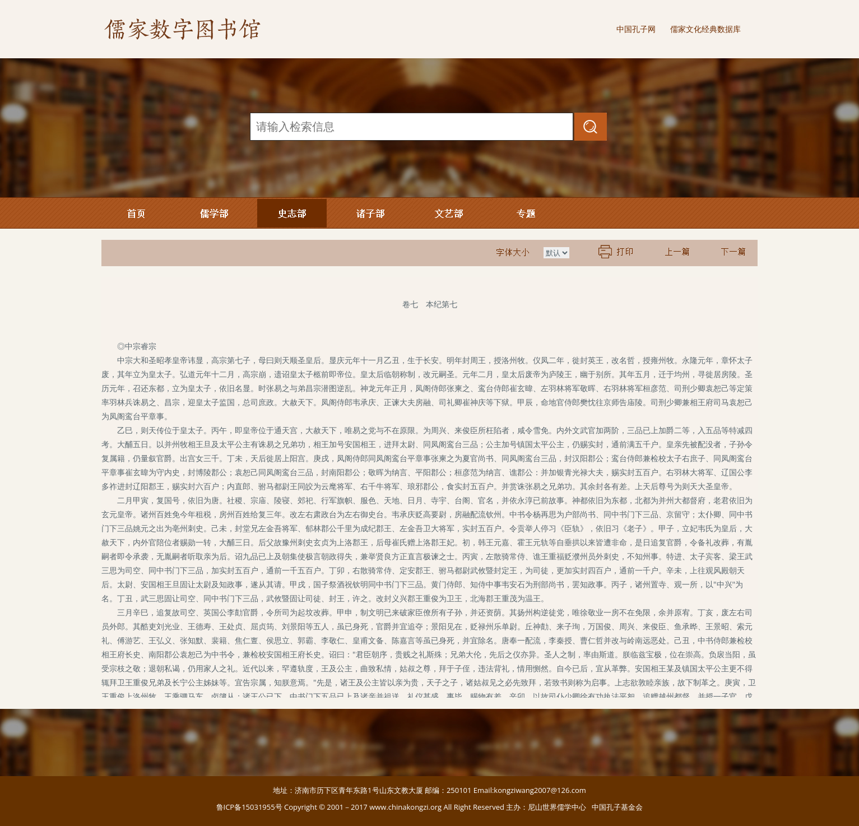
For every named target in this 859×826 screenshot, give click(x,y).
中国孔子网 (636, 29)
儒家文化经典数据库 (705, 29)
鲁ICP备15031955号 (249, 807)
